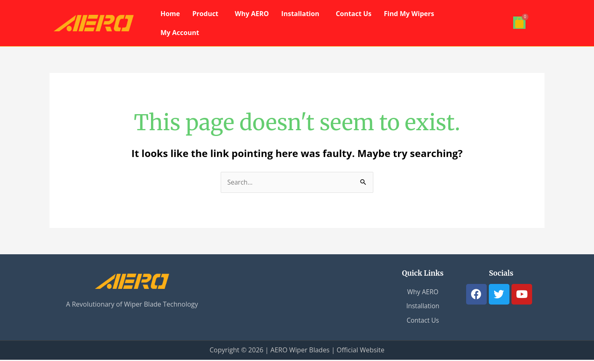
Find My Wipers (409, 13)
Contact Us (354, 13)
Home (170, 13)
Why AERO (252, 13)
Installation (300, 13)
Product (205, 13)
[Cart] (519, 22)
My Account (179, 32)
